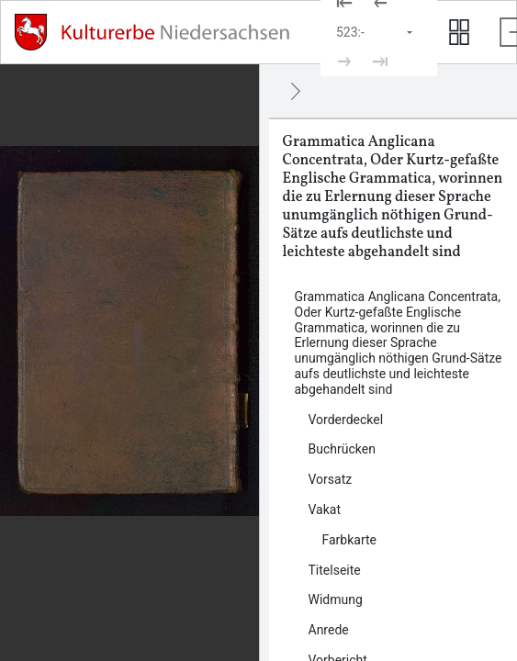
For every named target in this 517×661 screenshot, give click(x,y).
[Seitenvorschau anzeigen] (459, 32)
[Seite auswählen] (375, 32)
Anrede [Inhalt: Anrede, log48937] (329, 629)
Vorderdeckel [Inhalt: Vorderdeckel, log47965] (346, 419)
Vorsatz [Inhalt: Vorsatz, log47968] (331, 479)
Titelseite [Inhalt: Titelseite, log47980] (335, 570)
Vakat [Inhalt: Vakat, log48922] (325, 509)
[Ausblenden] (296, 91)
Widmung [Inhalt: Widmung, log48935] (336, 599)
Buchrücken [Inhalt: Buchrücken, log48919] (342, 449)
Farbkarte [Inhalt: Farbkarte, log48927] (349, 539)
